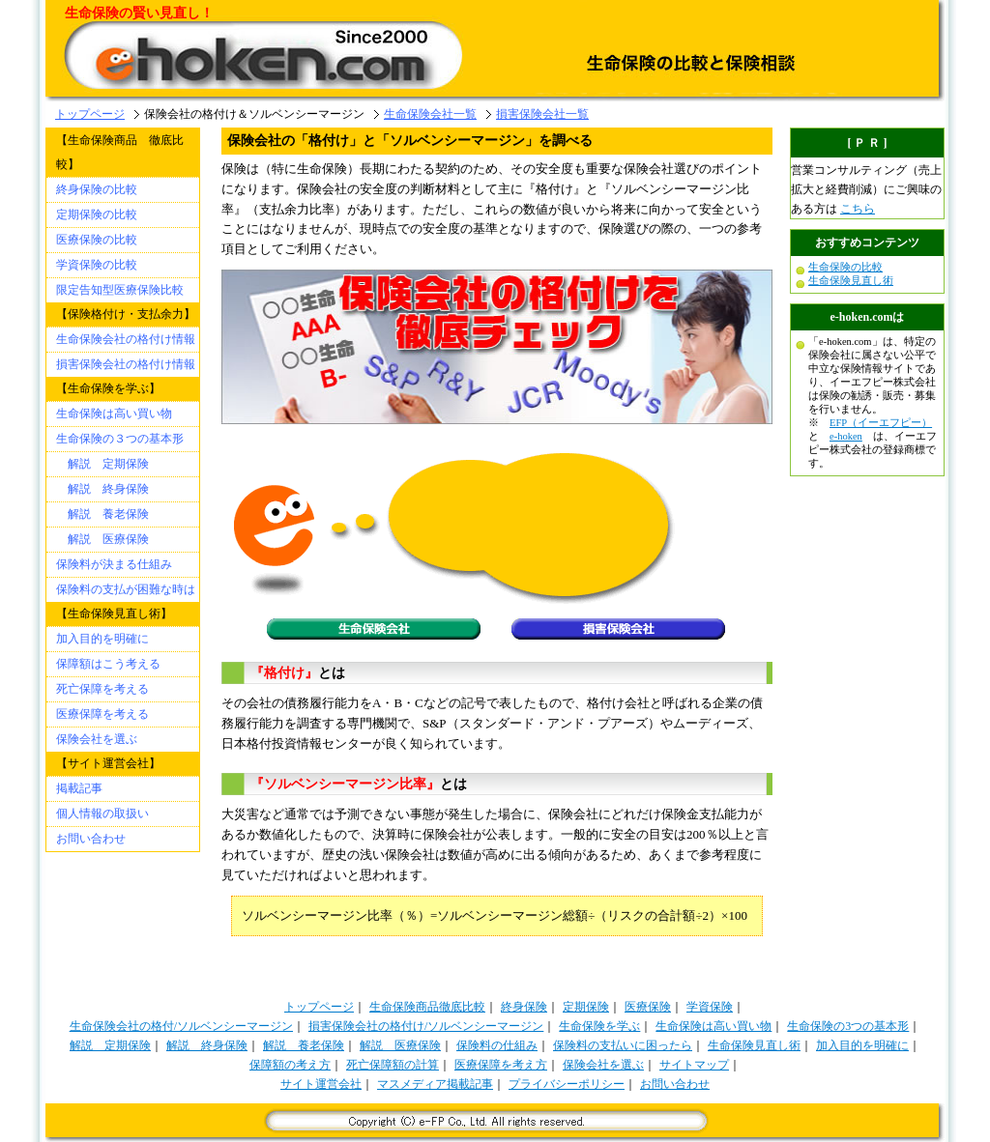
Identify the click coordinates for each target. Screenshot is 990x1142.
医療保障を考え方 (500, 1064)
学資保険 (709, 1007)
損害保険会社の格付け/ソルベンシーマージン (425, 1026)
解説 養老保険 (102, 514)
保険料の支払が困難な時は (125, 589)
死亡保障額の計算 (392, 1064)
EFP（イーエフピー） (881, 422)
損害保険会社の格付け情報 (125, 364)
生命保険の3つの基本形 (848, 1026)
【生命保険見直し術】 (114, 613)
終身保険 (524, 1007)
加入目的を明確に (102, 638)
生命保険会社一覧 (430, 114)
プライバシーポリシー (567, 1084)
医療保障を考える (102, 714)
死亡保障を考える (102, 689)
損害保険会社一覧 (542, 114)
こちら (857, 208)
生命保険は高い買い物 (114, 413)
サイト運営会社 (321, 1084)
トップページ (90, 114)
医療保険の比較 (96, 239)
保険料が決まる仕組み (114, 564)
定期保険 (586, 1007)
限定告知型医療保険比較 (120, 290)
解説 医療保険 (102, 539)
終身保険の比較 (96, 189)
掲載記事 (79, 788)
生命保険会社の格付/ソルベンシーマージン (181, 1026)
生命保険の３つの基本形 (120, 438)
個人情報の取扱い (102, 813)
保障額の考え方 (290, 1064)
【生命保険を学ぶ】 (108, 388)
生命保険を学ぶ (599, 1026)
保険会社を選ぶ (96, 739)
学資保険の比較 (96, 264)
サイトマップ (694, 1064)
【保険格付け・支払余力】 (125, 314)
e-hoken (846, 436)
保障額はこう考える (108, 664)
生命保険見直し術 (850, 280)
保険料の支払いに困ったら (622, 1045)
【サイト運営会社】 (108, 763)
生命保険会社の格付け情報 (125, 339)
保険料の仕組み (497, 1045)
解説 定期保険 (102, 464)
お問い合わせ (91, 838)
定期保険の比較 (96, 214)
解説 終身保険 (102, 489)
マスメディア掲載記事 (435, 1084)
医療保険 (648, 1007)
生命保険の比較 (845, 267)
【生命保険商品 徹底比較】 (120, 152)
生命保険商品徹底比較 (427, 1007)
